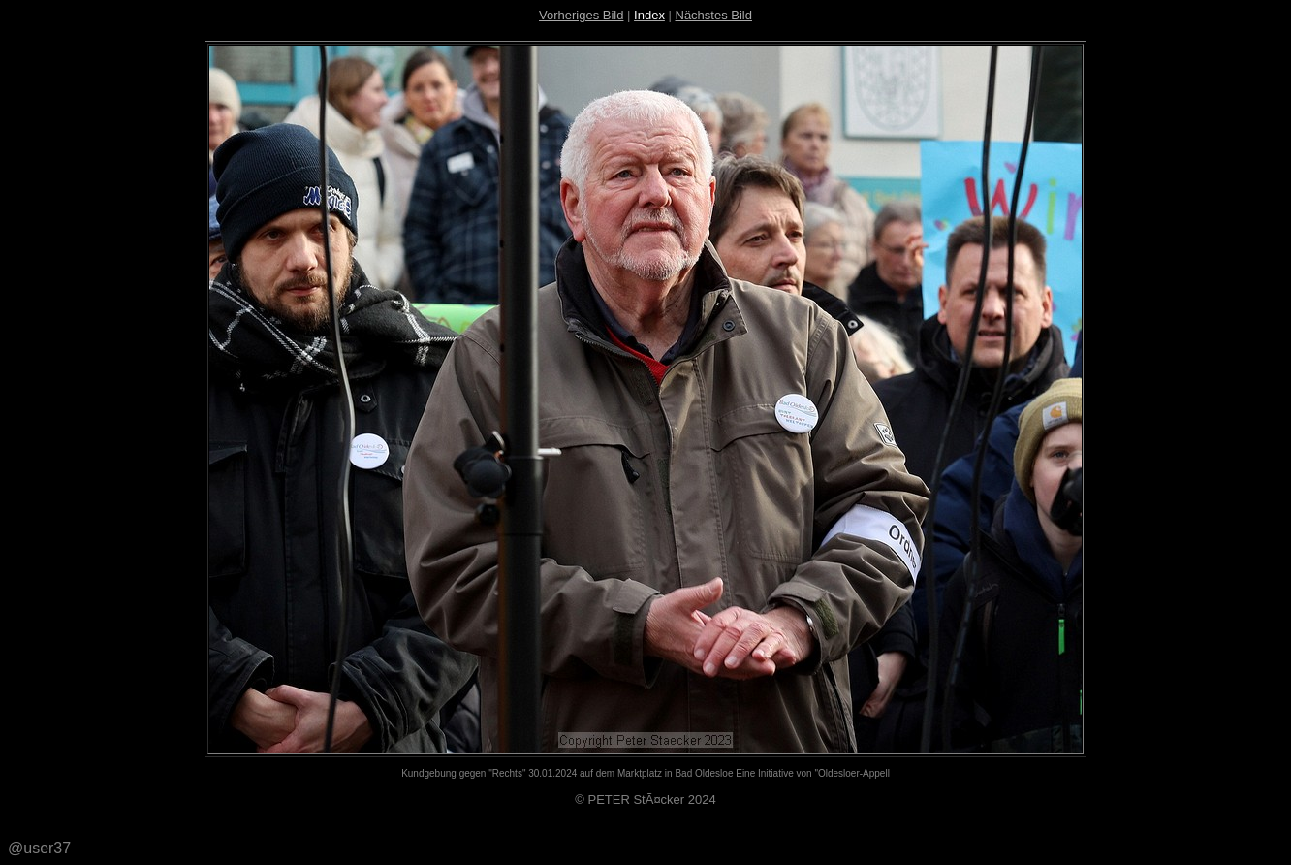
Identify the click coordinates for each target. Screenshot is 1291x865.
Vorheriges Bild (581, 15)
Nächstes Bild (714, 15)
